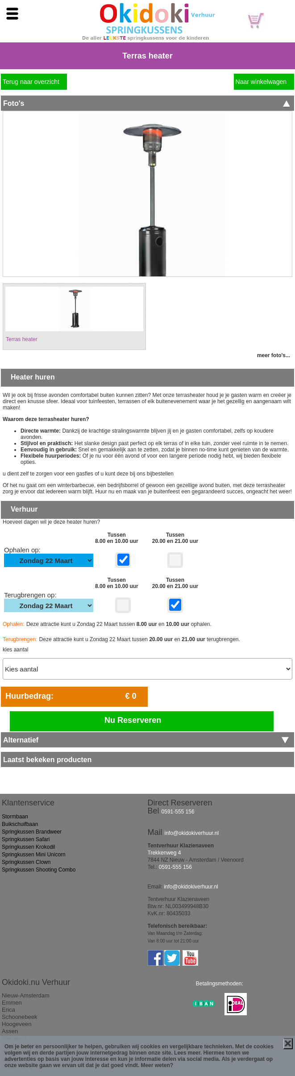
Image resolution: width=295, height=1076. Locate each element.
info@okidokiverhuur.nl (192, 833)
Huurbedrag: (29, 696)
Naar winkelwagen (261, 81)
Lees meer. (188, 1053)
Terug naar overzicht (31, 81)
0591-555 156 (178, 812)
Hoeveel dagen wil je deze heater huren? (51, 522)
